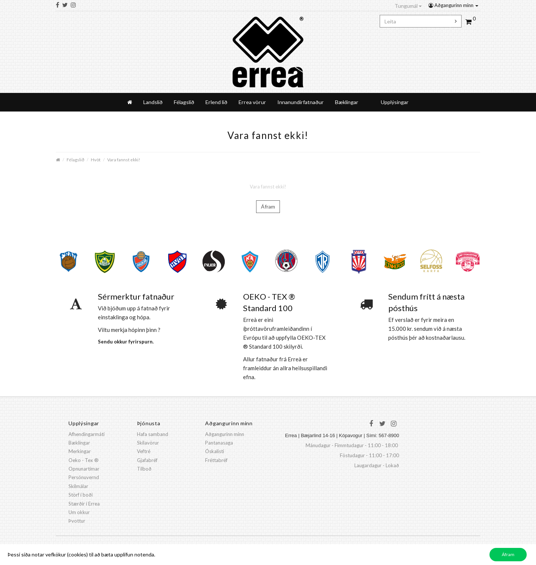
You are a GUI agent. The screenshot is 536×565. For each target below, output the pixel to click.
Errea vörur (252, 102)
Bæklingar (346, 102)
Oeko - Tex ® (83, 460)
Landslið (153, 102)
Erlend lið (216, 102)
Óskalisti (214, 451)
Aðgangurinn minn (453, 5)
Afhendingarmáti (86, 434)
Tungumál (408, 6)
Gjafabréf (147, 460)
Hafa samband (152, 434)
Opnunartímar (83, 469)
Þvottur (76, 521)
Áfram (268, 206)
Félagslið (184, 102)
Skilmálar (78, 486)
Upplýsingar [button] (395, 102)
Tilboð (144, 469)
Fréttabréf (216, 460)
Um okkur (79, 512)
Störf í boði (80, 495)
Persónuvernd (83, 477)
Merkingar (79, 451)
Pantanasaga (219, 443)
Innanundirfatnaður (300, 102)
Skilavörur (148, 443)
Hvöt (95, 159)
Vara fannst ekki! (123, 159)
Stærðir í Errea (84, 504)
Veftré (143, 451)
